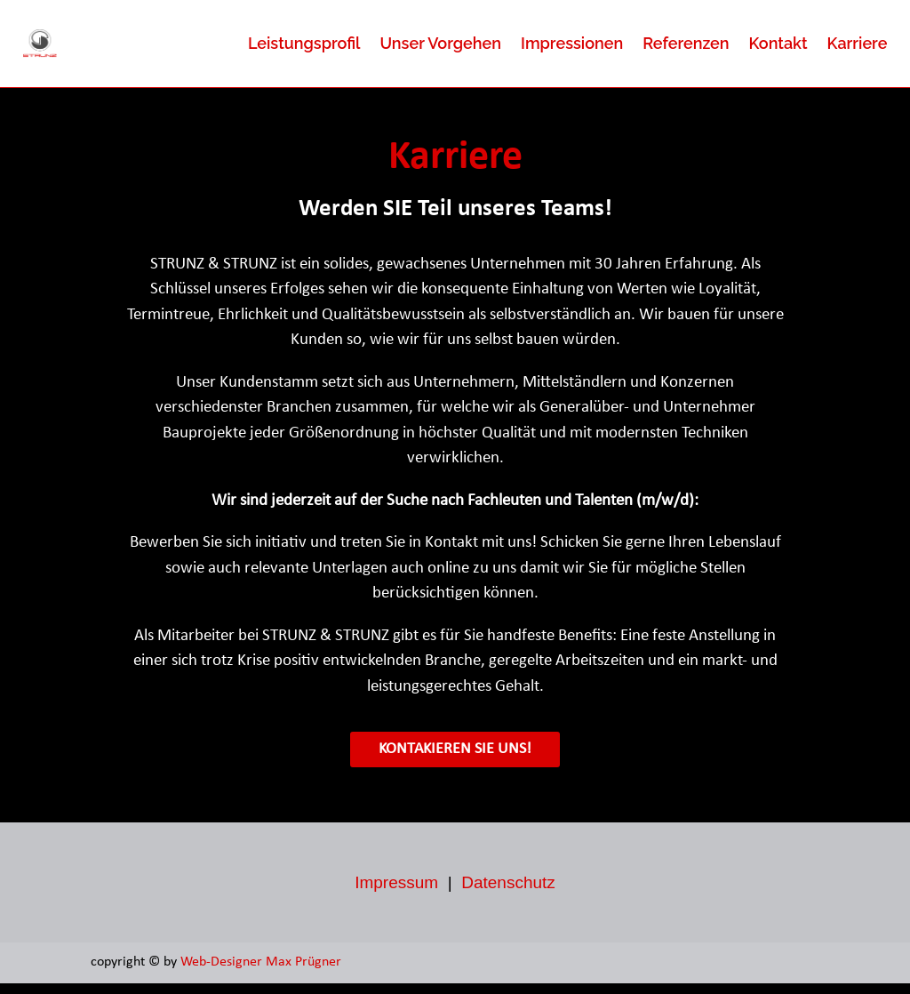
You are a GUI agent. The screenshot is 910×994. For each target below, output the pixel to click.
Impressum (396, 893)
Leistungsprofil (304, 43)
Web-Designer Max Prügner (262, 973)
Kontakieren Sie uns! (455, 759)
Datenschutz (508, 893)
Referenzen (686, 43)
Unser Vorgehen (440, 43)
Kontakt (778, 43)
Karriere (857, 43)
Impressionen (572, 43)
